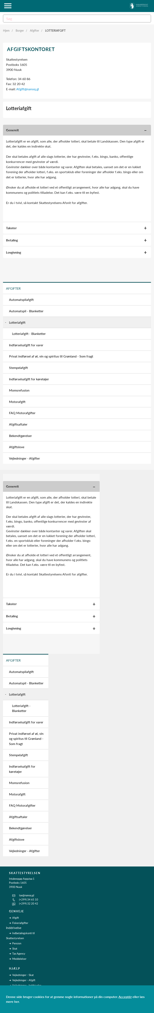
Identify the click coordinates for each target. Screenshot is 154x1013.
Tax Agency (18, 953)
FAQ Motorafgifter (22, 413)
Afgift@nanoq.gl (27, 89)
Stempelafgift (18, 367)
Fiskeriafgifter (20, 923)
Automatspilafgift (21, 299)
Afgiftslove (16, 447)
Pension (16, 943)
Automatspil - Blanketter (26, 311)
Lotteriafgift (55, 30)
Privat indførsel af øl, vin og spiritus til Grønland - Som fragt (51, 356)
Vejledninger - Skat (23, 975)
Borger (20, 30)
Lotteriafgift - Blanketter (29, 333)
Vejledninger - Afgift (23, 980)
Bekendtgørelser (20, 436)
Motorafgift (17, 402)
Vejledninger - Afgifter (24, 458)
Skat (14, 948)
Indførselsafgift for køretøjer (29, 379)
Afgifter (34, 30)
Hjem (6, 30)
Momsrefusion (19, 390)
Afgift (15, 917)
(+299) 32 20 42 (28, 903)
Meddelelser (19, 958)
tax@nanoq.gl (26, 895)
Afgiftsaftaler (18, 424)
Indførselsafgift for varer (26, 345)
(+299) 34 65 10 (28, 899)
